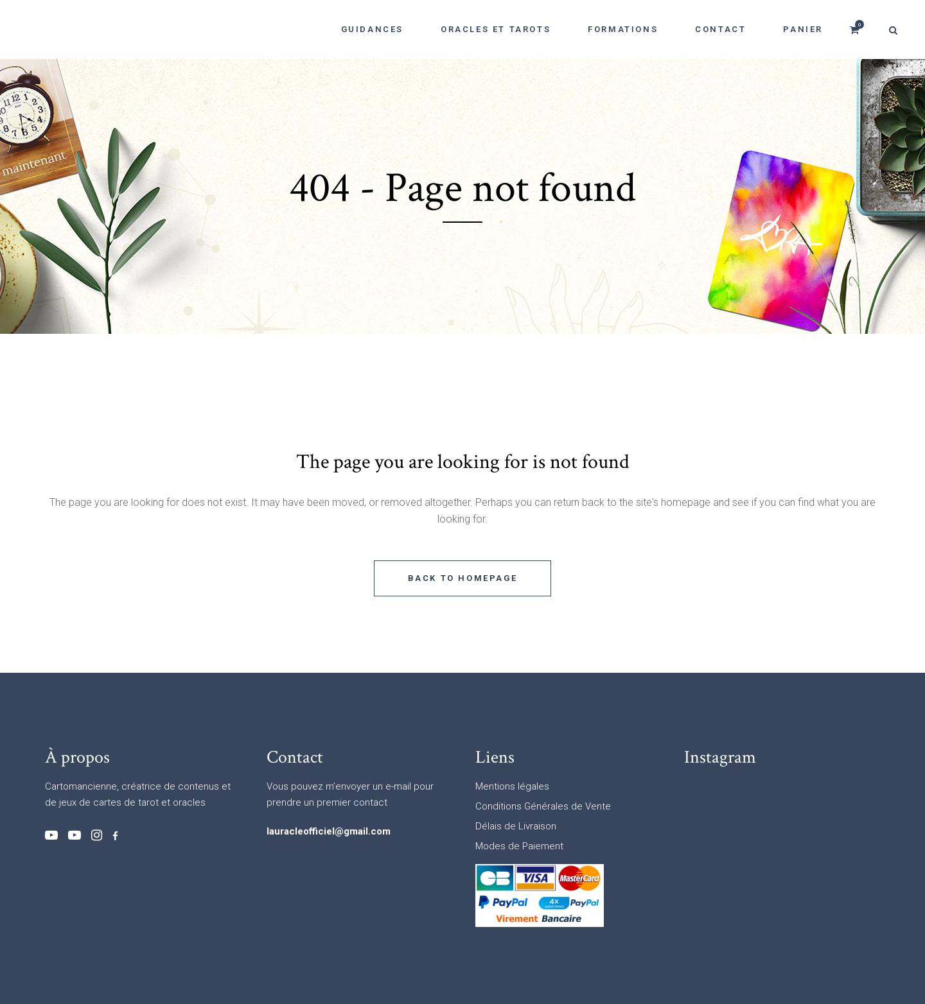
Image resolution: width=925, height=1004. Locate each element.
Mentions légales (512, 786)
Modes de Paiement (519, 846)
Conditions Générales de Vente (543, 806)
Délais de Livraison (515, 826)
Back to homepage (463, 578)
